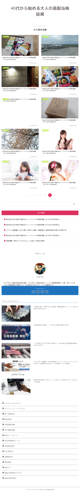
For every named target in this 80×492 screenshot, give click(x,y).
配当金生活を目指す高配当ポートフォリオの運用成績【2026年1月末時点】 (33, 235)
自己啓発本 (9, 451)
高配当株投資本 (10, 478)
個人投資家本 (10, 414)
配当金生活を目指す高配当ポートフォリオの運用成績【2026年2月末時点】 (33, 225)
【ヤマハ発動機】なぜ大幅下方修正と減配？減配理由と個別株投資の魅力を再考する (36, 230)
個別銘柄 (8, 419)
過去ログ (8, 467)
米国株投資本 (10, 446)
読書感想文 (9, 457)
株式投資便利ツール (12, 441)
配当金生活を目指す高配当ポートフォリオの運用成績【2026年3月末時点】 (33, 219)
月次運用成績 (10, 430)
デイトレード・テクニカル (15, 409)
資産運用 (8, 462)
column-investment (13, 403)
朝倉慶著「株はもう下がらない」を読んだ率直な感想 (25, 241)
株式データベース (11, 435)
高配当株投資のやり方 (13, 473)
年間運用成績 (10, 424)
